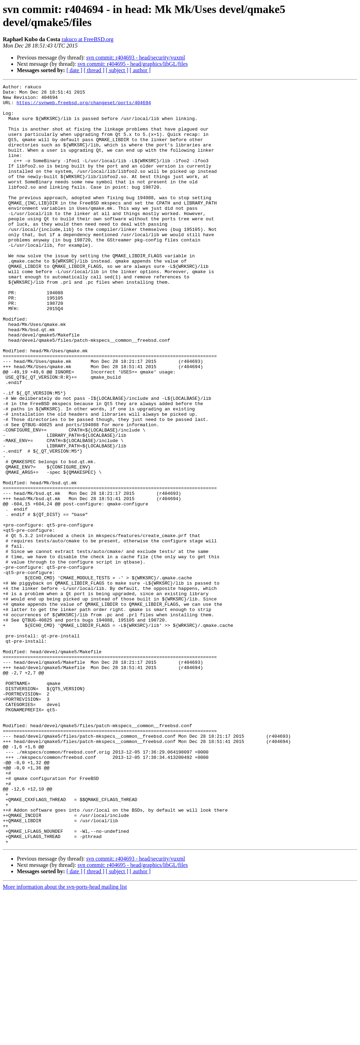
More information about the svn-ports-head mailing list (65, 1039)
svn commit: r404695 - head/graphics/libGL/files (132, 64)
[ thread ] (94, 70)
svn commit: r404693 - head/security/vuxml (135, 58)
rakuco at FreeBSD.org (88, 39)
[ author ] (140, 70)
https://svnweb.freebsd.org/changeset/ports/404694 (84, 106)
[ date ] (74, 70)
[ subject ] (117, 70)
